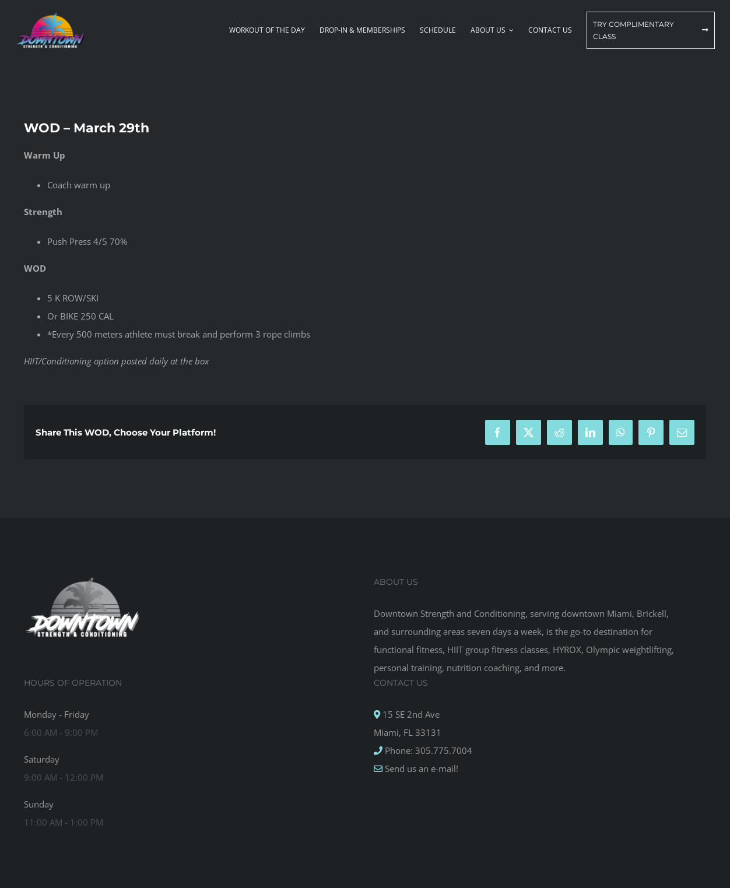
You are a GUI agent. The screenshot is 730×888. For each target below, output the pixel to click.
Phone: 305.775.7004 (427, 750)
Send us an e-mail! (420, 768)
